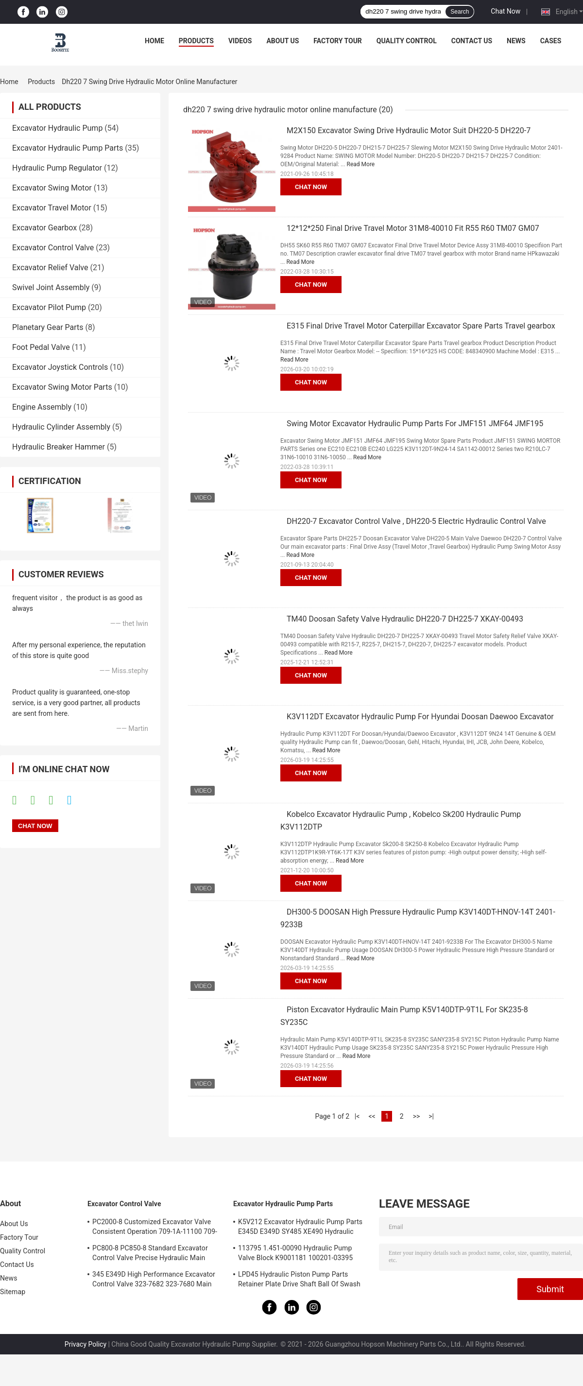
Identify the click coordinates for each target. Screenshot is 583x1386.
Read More (361, 164)
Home (154, 41)
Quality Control (407, 41)
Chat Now (505, 11)
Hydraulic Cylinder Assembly (61, 427)
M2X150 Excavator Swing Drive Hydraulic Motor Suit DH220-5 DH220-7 (409, 130)
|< (357, 1116)
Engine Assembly (41, 407)
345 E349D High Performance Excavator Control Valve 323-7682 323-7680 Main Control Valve (153, 1280)
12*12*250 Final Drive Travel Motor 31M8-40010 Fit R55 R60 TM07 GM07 (413, 228)
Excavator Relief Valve (50, 267)
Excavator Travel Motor (51, 207)
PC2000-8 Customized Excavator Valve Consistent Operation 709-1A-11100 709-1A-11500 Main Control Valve (154, 1228)
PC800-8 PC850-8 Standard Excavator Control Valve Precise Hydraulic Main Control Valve (150, 1254)
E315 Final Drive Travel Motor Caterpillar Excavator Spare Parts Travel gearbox (421, 325)
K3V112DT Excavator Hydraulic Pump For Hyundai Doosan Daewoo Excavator (420, 716)
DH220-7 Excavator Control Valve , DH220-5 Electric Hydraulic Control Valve (416, 521)
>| (431, 1116)
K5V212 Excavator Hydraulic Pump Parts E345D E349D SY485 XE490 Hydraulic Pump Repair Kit (300, 1228)
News (516, 41)
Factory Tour (337, 41)
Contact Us (471, 41)
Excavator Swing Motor (52, 187)
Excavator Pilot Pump (49, 307)
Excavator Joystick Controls (60, 367)
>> (416, 1116)
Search (459, 11)
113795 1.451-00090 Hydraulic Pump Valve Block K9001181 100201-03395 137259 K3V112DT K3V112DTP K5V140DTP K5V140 (295, 1254)
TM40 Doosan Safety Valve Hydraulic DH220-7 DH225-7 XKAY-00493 (405, 619)
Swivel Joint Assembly (50, 287)
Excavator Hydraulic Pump (57, 128)
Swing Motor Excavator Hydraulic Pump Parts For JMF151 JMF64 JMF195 (415, 423)
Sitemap (12, 1292)
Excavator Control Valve (53, 247)
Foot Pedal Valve (41, 347)
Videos (240, 41)
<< (371, 1116)
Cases (551, 41)
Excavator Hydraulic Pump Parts (67, 148)
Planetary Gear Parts (48, 327)
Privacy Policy (85, 1344)
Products (196, 41)
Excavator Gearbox (44, 227)
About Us (282, 41)
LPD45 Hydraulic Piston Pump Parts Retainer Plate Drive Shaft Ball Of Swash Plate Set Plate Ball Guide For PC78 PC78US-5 (299, 1280)
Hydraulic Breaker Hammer (58, 446)
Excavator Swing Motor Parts (62, 387)
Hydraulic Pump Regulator (57, 168)
